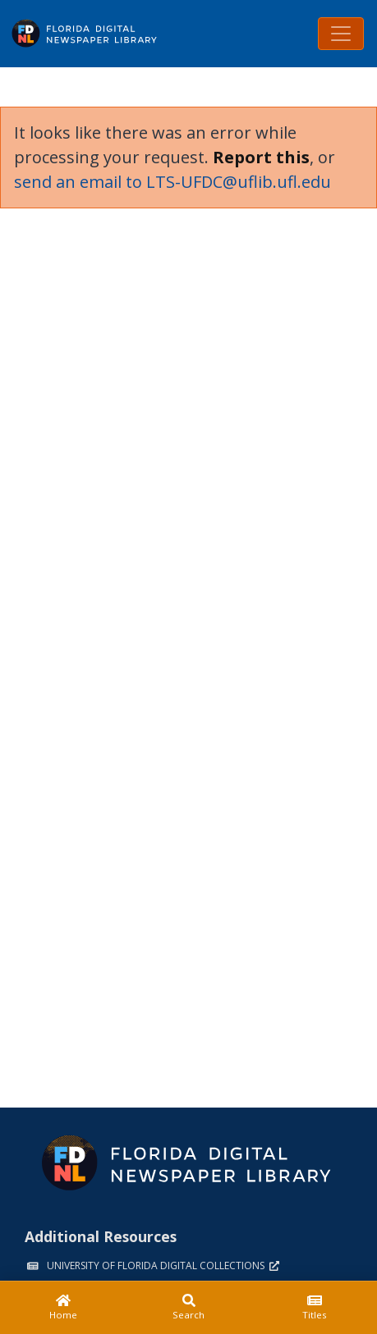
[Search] (188, 1307)
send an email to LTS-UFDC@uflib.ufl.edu (172, 182)
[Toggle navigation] (341, 33)
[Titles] (314, 1307)
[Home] (63, 1307)
